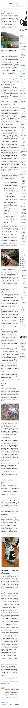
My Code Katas (23, 88)
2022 (23, 253)
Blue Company (23, 141)
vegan (25, 239)
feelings (22, 167)
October (24, 297)
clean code (23, 149)
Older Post (17, 704)
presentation (23, 209)
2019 (23, 259)
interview (7, 678)
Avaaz (8, 579)
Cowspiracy (9, 283)
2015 (23, 267)
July (24, 309)
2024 (23, 249)
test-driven (23, 234)
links (22, 192)
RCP (23, 215)
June (24, 311)
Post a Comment (4, 702)
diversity (25, 161)
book (23, 142)
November (24, 275)
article (23, 138)
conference (23, 155)
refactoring (23, 216)
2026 (23, 246)
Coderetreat (24, 152)
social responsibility (7, 678)
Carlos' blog (3, 27)
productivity (23, 212)
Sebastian (5, 15)
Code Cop (14, 4)
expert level (23, 165)
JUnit (25, 186)
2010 (23, 325)
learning (23, 190)
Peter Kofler (22, 346)
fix (25, 167)
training (22, 236)
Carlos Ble (7, 686)
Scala (22, 219)
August (24, 305)
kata (23, 187)
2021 (23, 255)
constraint (23, 157)
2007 (23, 331)
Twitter (13, 27)
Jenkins (23, 183)
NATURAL (23, 196)
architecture (23, 136)
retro (22, 218)
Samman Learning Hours (22, 101)
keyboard (23, 189)
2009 (23, 327)
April (24, 315)
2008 (23, 329)
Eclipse (23, 164)
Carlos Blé (16, 15)
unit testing (24, 237)
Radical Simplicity (4, 460)
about (22, 135)
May (24, 313)
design (22, 161)
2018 (23, 261)
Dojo (23, 162)
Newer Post (3, 704)
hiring (25, 174)
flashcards (23, 168)
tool (23, 235)
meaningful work (4, 18)
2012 (23, 321)
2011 (23, 323)
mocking (22, 193)
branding (23, 145)
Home (15, 283)
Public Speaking (23, 71)
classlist (23, 148)
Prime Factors (23, 210)
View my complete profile (22, 65)
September (24, 302)
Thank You (22, 82)
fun (21, 170)
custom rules (23, 158)
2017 (23, 263)
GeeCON (24, 171)
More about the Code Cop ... (23, 60)
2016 (23, 265)
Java (23, 181)
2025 (23, 248)
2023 (23, 251)
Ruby (25, 218)
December (24, 270)
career (25, 146)
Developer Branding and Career (23, 116)
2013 (23, 319)
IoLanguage (23, 180)
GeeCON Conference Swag (23, 129)
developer (25, 38)
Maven (25, 192)
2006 (23, 332)
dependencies (23, 160)
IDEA (21, 175)
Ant (25, 135)
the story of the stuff (10, 369)
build (22, 146)
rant (25, 213)
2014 (23, 317)
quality (22, 213)
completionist (22, 41)
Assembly (23, 139)
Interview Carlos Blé (7, 13)
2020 (23, 257)
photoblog (23, 206)
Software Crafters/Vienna (23, 124)
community (23, 154)
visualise (23, 241)
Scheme (25, 219)
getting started (22, 173)
